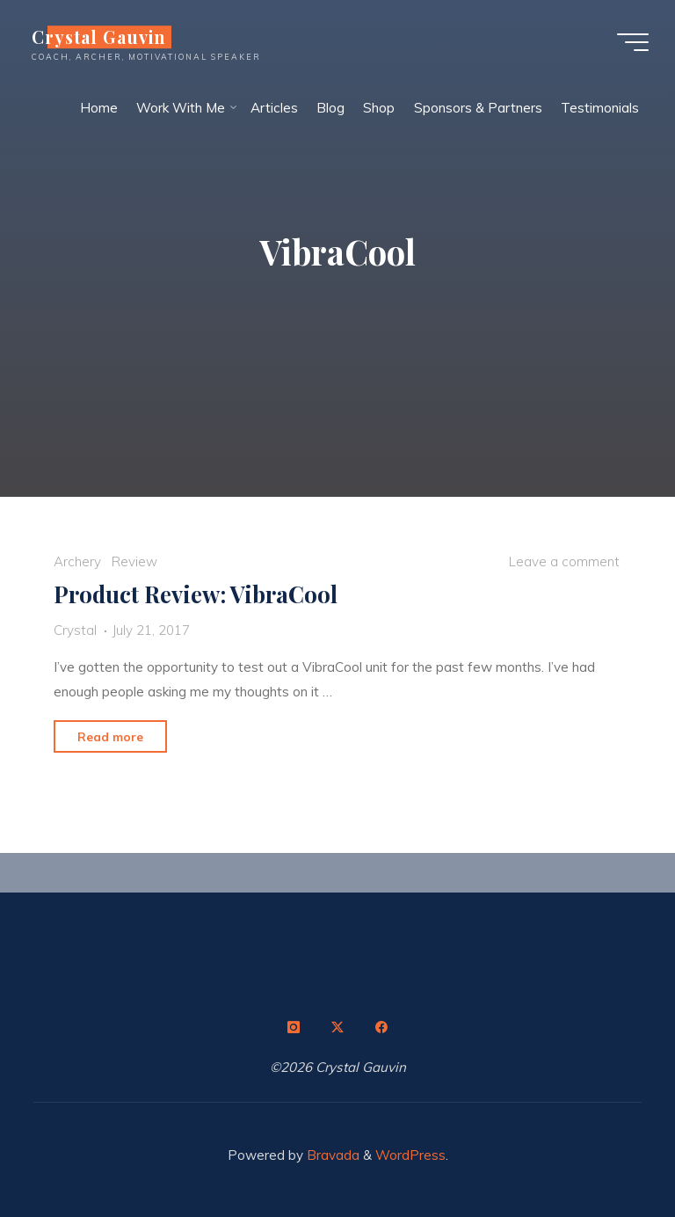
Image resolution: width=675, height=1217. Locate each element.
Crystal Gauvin (99, 37)
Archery (77, 562)
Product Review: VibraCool (196, 594)
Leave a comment (564, 562)
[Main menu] (633, 42)
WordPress (410, 1155)
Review (134, 562)
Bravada (331, 1155)
